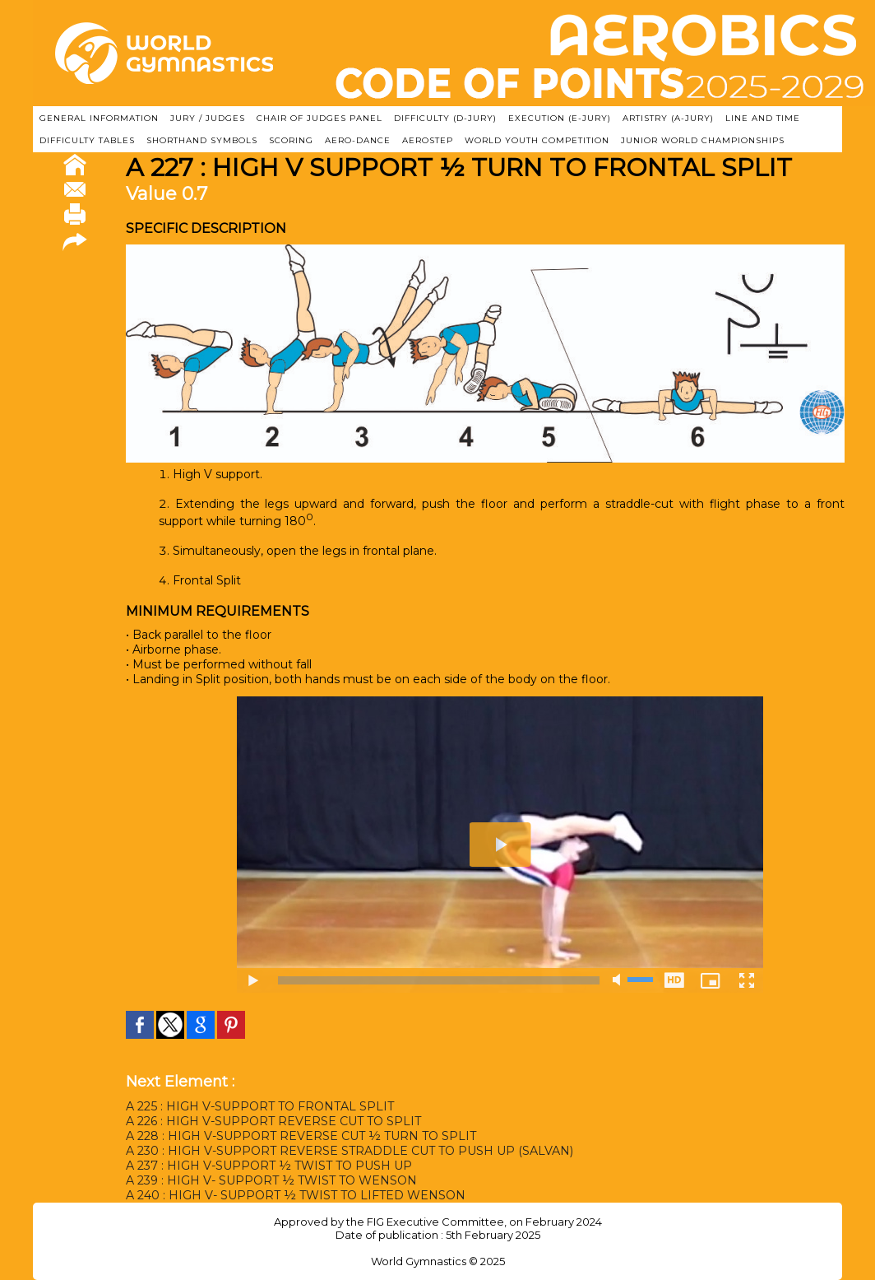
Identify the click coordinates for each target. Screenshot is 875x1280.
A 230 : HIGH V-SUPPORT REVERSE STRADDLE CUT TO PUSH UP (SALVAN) (349, 1150)
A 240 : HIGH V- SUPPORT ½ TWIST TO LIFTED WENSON (295, 1195)
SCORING (291, 140)
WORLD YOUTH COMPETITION (537, 140)
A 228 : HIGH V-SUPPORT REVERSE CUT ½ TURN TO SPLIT (301, 1136)
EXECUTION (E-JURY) (559, 118)
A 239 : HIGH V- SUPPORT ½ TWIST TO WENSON (271, 1180)
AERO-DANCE (358, 140)
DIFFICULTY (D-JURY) (445, 118)
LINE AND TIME (762, 118)
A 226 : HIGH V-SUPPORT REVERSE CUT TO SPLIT (273, 1121)
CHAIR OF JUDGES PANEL (319, 118)
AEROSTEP (427, 140)
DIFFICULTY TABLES (87, 140)
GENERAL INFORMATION (99, 118)
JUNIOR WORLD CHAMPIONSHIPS (703, 140)
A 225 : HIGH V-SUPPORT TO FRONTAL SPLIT (259, 1106)
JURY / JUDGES (207, 118)
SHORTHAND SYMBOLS (201, 140)
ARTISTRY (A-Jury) (668, 118)
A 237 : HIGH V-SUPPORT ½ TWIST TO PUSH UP (269, 1165)
